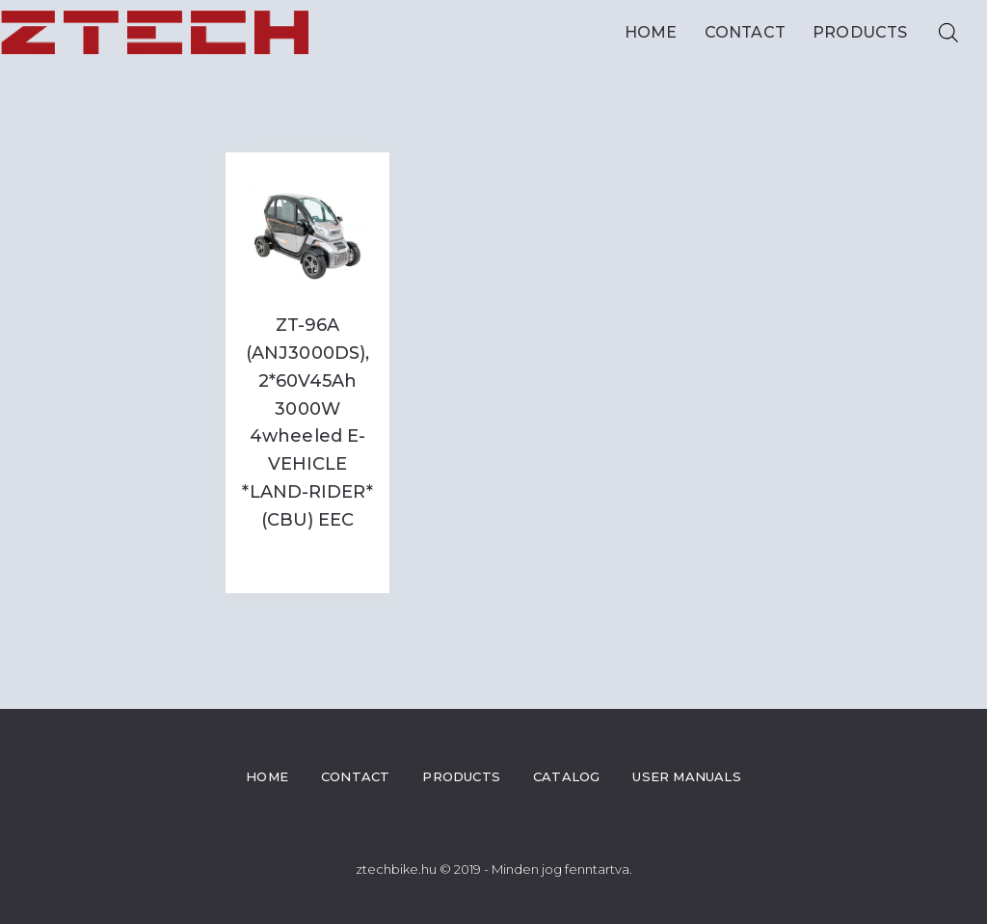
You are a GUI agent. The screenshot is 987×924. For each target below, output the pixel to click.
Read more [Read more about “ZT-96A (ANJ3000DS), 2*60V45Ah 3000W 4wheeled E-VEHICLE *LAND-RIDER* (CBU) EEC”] (307, 559)
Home (651, 32)
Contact (745, 32)
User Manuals (686, 776)
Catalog (566, 776)
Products (865, 32)
